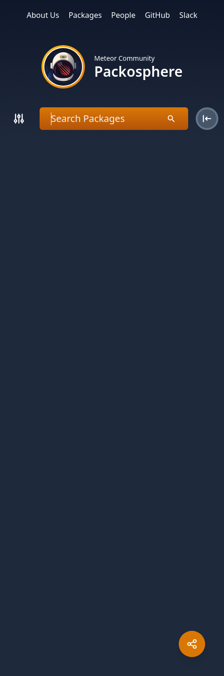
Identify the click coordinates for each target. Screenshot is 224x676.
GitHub (157, 15)
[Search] (19, 118)
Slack (188, 15)
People (123, 15)
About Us (43, 15)
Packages (84, 15)
